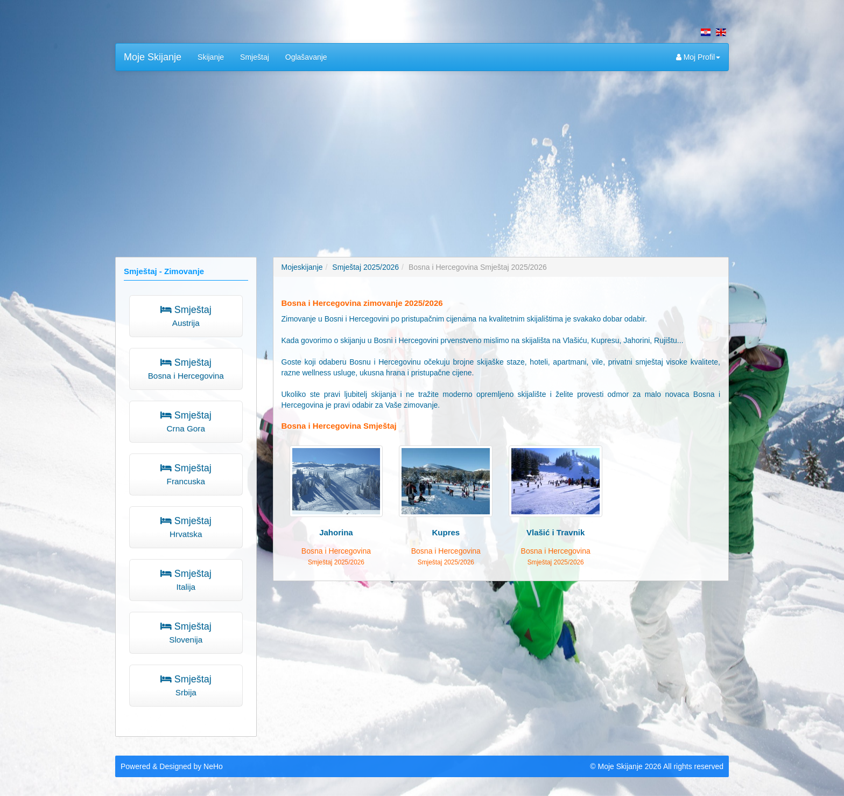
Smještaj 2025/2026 (365, 267)
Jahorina (336, 532)
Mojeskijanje (302, 267)
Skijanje (211, 57)
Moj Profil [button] (698, 57)
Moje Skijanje (152, 57)
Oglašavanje (306, 57)
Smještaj (254, 57)
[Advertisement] (422, 157)
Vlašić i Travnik (555, 532)
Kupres (446, 532)
